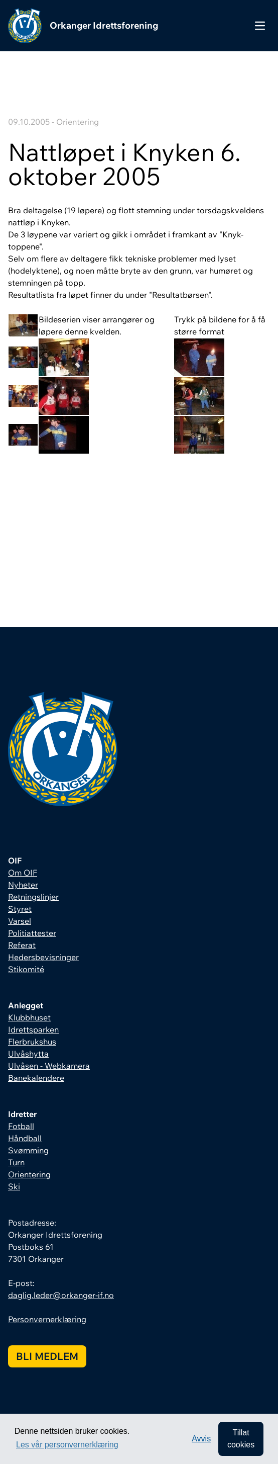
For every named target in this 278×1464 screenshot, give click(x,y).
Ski (14, 1186)
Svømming (28, 1150)
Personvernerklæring (47, 1319)
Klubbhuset (29, 1017)
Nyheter (23, 885)
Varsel (19, 921)
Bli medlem (47, 1356)
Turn (16, 1162)
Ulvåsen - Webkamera (49, 1066)
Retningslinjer (33, 897)
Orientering (29, 1174)
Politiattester (32, 933)
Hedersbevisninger (43, 957)
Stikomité (26, 969)
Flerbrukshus (32, 1042)
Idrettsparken (33, 1029)
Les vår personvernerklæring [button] (67, 1444)
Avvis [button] (201, 1438)
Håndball (25, 1138)
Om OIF (22, 873)
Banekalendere (36, 1078)
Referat (22, 945)
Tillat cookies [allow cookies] (240, 1438)
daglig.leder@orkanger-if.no (61, 1295)
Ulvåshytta (28, 1054)
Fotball (21, 1126)
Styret (20, 909)
